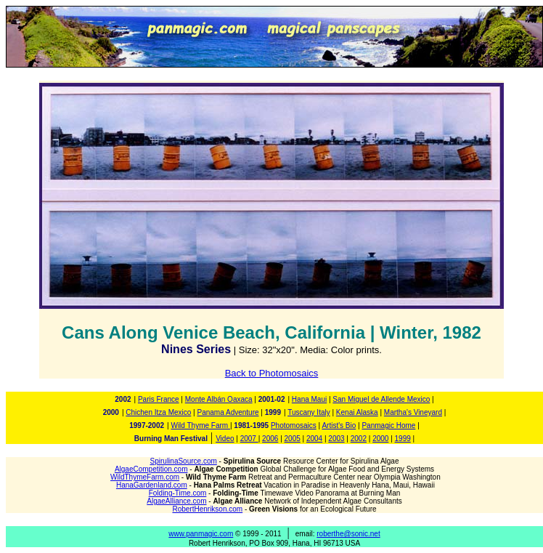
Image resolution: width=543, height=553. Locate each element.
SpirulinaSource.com (183, 461)
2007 (249, 439)
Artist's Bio (339, 425)
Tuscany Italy (308, 412)
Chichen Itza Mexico (158, 412)
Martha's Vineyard (413, 412)
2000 (380, 439)
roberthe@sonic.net (348, 534)
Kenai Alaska (357, 412)
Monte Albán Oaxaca (219, 399)
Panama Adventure (227, 412)
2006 (270, 439)
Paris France (158, 399)
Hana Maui (309, 399)
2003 (336, 439)
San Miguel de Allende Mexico (381, 399)
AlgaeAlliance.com (176, 501)
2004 (314, 439)
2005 (293, 439)
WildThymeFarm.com (144, 477)
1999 (403, 439)
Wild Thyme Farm (200, 425)
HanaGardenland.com (151, 485)
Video (225, 439)
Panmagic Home (388, 425)
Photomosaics (294, 425)
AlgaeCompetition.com (151, 469)
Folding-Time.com (178, 493)
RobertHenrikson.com (207, 509)
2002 (359, 439)
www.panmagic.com (200, 534)
